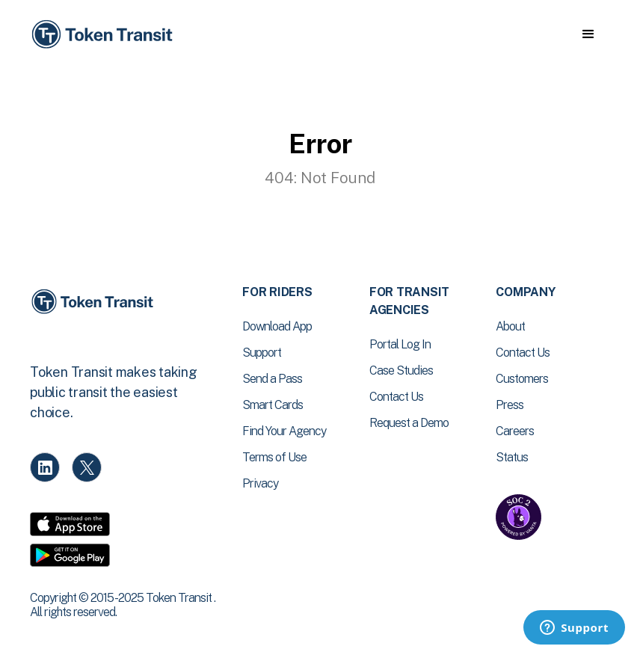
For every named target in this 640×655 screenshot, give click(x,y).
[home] (104, 35)
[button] (588, 34)
